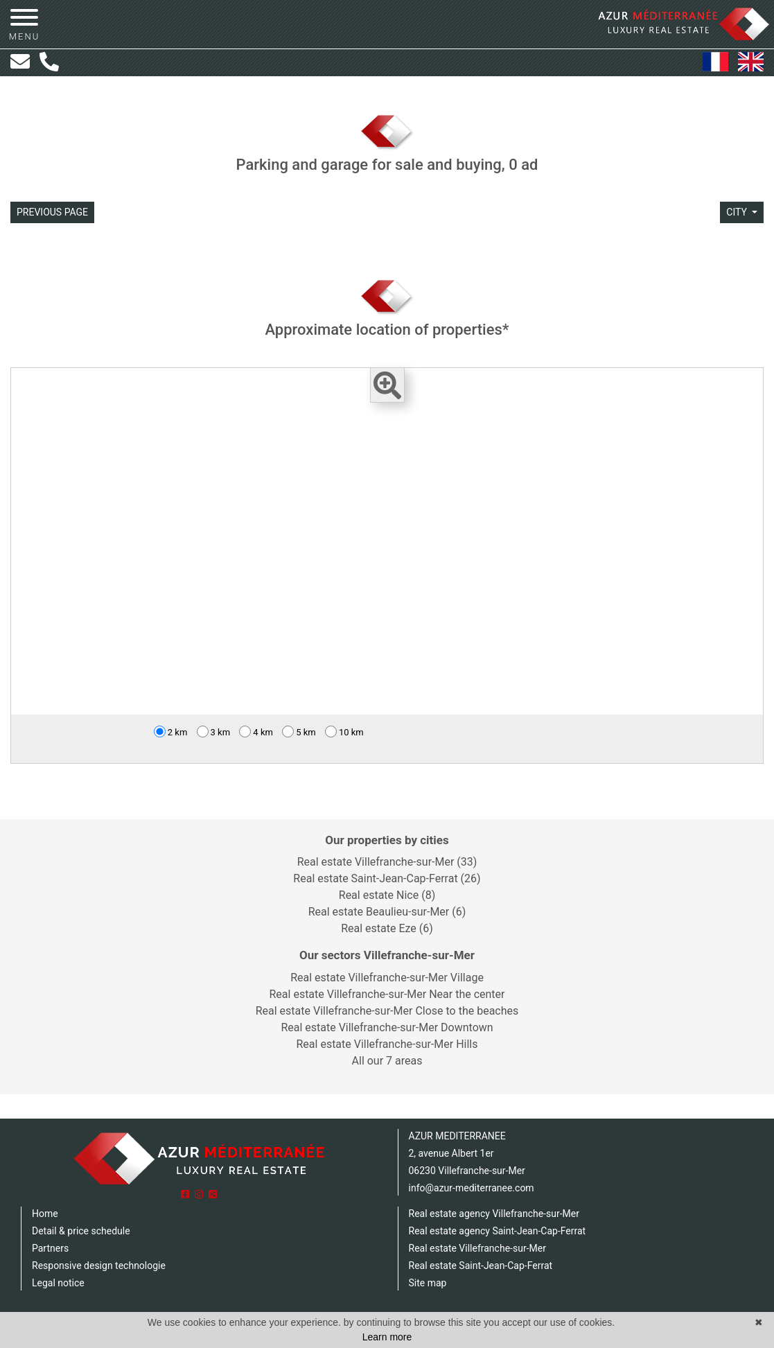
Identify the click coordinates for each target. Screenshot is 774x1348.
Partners (50, 1248)
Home (45, 1213)
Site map (428, 1282)
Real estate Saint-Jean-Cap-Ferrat (481, 1265)
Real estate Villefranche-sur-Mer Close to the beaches (387, 1010)
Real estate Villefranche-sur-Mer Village (387, 977)
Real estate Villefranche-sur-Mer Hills (386, 1044)
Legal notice (58, 1282)
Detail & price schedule (81, 1230)
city (737, 212)
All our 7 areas (387, 1060)
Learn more (387, 1336)
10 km (344, 731)
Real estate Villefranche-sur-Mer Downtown (387, 1027)
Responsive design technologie (99, 1265)
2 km (171, 731)
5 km (299, 731)
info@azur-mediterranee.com (471, 1187)
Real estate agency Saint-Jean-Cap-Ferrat (497, 1230)
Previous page (52, 212)
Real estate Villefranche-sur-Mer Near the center (386, 994)
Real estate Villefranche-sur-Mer (477, 1248)
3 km (214, 731)
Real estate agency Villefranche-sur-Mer (494, 1213)
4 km (256, 731)
